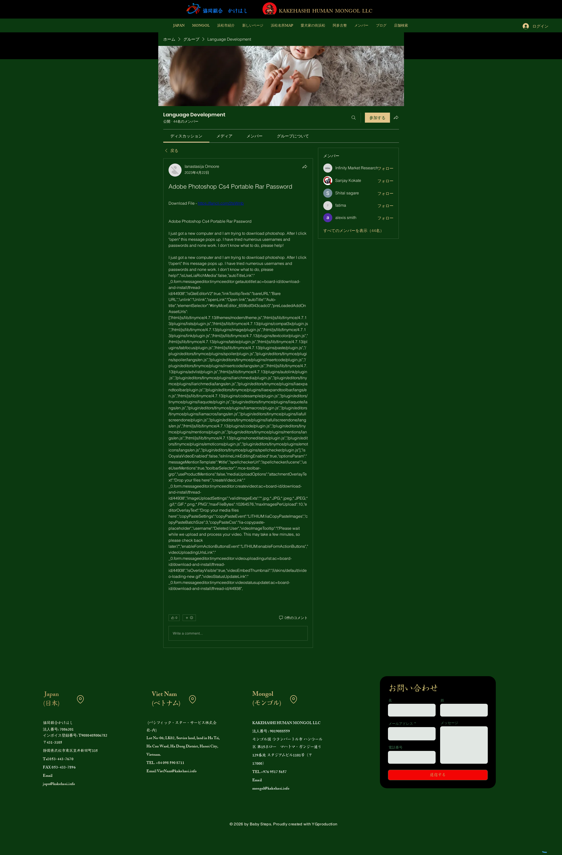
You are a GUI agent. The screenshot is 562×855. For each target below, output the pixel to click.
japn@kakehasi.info (59, 784)
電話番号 (395, 747)
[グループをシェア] (396, 117)
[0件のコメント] (293, 617)
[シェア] (305, 167)
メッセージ (449, 723)
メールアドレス (400, 723)
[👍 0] (174, 617)
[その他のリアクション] (189, 617)
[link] (186, 135)
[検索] (354, 118)
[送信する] (438, 775)
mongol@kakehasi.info (271, 789)
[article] (238, 403)
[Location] (80, 699)
